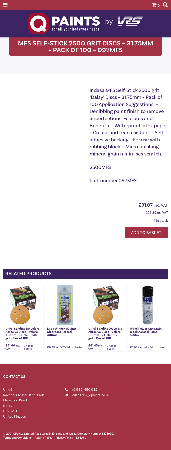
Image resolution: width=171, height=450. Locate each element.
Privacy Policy (64, 437)
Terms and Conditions (17, 437)
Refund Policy (43, 437)
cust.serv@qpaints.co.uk (90, 395)
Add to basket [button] (29, 347)
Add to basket (146, 233)
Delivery (81, 437)
